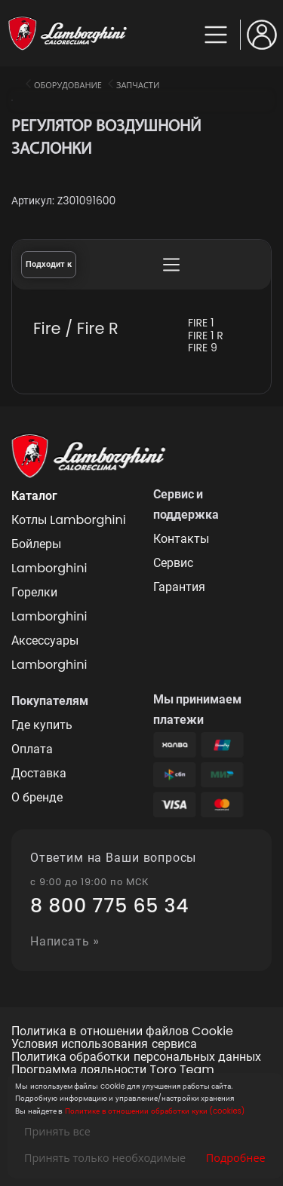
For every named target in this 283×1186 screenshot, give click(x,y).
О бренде (37, 797)
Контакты (181, 538)
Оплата (32, 749)
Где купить (41, 725)
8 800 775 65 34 (109, 906)
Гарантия (179, 587)
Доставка (38, 773)
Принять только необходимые (105, 1158)
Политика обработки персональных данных (136, 1057)
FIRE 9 (202, 348)
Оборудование (68, 84)
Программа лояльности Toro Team (112, 1070)
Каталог (34, 495)
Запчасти (137, 84)
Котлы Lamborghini (68, 520)
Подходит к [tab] (49, 264)
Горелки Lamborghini (49, 604)
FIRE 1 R (205, 335)
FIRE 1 (201, 323)
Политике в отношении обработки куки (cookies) (155, 1111)
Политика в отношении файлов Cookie (122, 1031)
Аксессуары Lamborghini (49, 652)
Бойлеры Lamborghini (49, 556)
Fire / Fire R (75, 328)
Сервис (173, 563)
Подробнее (236, 1158)
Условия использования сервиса (104, 1044)
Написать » (65, 942)
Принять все (57, 1131)
